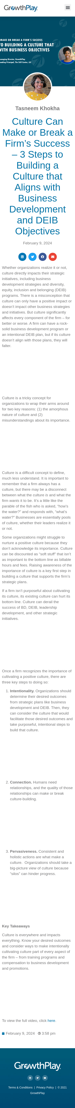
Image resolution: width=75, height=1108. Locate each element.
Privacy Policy (45, 1087)
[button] (67, 7)
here (51, 1021)
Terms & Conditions (20, 1087)
